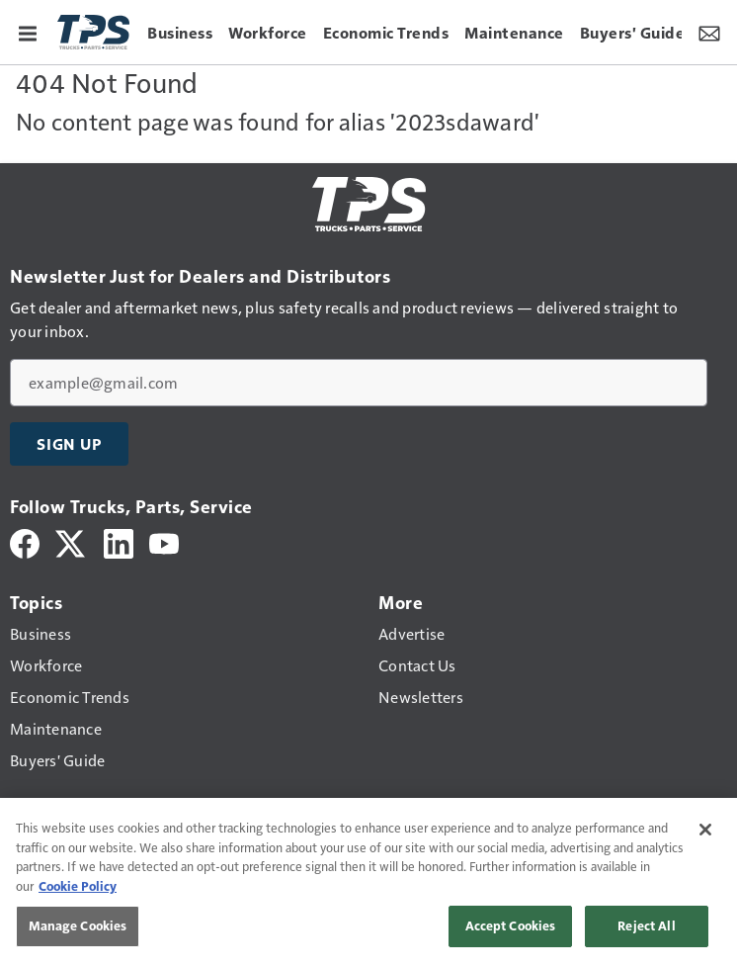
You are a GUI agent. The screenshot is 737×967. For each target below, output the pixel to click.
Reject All (646, 925)
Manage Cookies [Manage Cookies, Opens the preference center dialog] (78, 925)
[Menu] (28, 31)
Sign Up (69, 444)
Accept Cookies (510, 925)
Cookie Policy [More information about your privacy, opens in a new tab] (78, 886)
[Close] (705, 829)
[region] (368, 882)
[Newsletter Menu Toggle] (709, 31)
